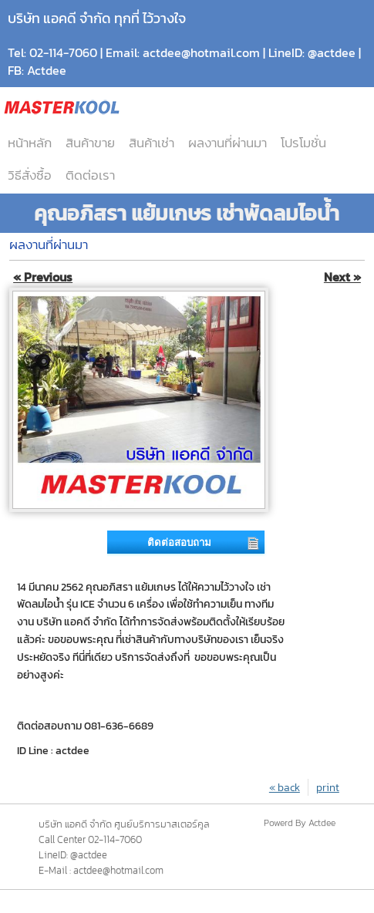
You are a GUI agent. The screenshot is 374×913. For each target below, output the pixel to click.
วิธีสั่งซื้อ (30, 175)
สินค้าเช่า (151, 143)
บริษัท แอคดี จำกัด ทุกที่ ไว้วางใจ (97, 18)
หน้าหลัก (30, 143)
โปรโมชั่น (303, 143)
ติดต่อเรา (90, 175)
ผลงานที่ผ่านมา (227, 143)
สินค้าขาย (90, 143)
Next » (342, 277)
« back (284, 787)
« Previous (42, 277)
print (327, 787)
